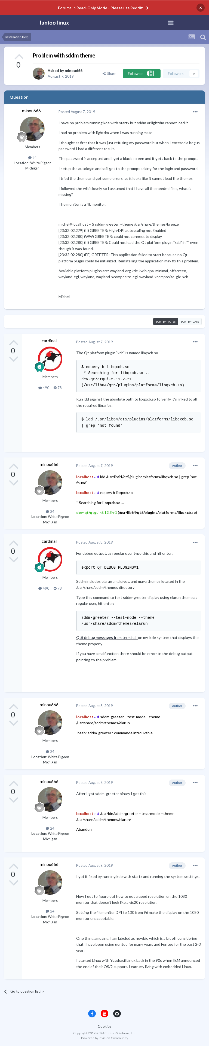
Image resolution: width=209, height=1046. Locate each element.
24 (32, 157)
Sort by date (190, 321)
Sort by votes (166, 321)
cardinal (49, 340)
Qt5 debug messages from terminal (107, 637)
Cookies (105, 1026)
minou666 (73, 70)
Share (109, 73)
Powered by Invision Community (104, 1038)
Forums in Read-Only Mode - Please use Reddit (100, 7)
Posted (77, 112)
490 (43, 388)
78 (58, 388)
